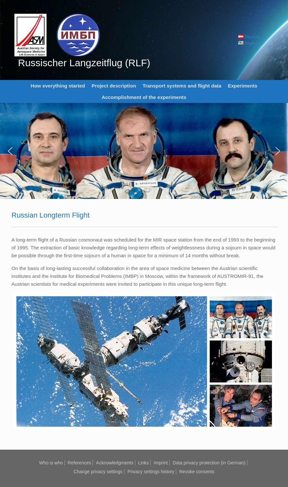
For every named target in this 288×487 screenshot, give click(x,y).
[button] (10, 151)
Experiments (242, 85)
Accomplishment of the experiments (144, 97)
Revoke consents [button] (196, 471)
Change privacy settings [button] (98, 471)
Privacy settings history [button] (150, 471)
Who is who (51, 462)
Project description (113, 85)
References (79, 462)
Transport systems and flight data (182, 85)
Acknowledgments (114, 462)
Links (143, 462)
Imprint (161, 462)
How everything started (58, 85)
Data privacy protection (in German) (209, 462)
